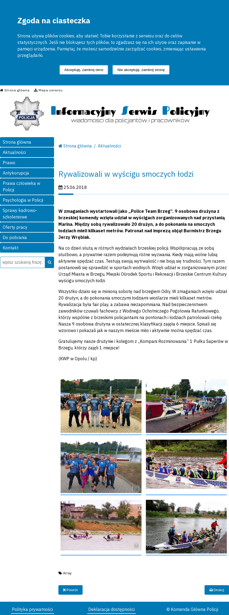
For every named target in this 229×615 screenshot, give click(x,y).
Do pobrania (15, 237)
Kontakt (10, 247)
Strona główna (17, 142)
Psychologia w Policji (23, 200)
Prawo (9, 162)
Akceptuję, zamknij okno (83, 70)
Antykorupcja (16, 173)
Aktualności (14, 152)
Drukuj (216, 590)
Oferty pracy (15, 227)
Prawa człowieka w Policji (21, 186)
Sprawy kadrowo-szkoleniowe (20, 214)
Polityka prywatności (32, 609)
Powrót (70, 590)
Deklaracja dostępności (111, 609)
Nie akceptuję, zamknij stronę (141, 70)
